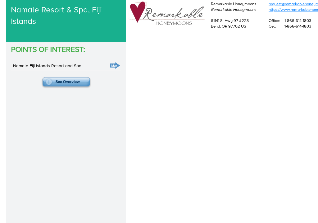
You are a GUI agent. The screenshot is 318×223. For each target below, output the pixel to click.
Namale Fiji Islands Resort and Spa (47, 80)
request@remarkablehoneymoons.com (173, 32)
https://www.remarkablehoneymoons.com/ (177, 38)
